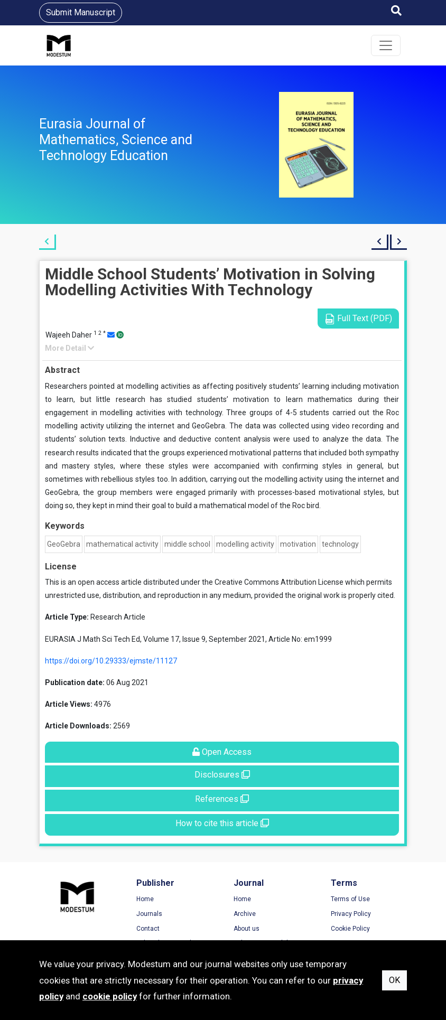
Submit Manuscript (80, 12)
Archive (245, 914)
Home (145, 899)
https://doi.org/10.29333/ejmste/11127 (111, 661)
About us (246, 928)
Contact (148, 928)
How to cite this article (222, 823)
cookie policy (109, 996)
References (222, 799)
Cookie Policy (350, 928)
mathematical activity (122, 544)
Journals (149, 914)
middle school (187, 544)
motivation (298, 544)
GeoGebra (63, 544)
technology (340, 544)
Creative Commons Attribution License (279, 582)
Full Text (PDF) (358, 318)
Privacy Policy (351, 914)
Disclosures (222, 775)
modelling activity (245, 544)
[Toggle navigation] (386, 45)
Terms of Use (350, 899)
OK (394, 980)
